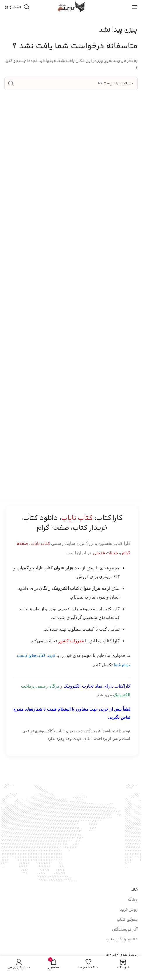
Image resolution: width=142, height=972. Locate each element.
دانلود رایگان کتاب (122, 939)
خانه (134, 890)
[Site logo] (71, 7)
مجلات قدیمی (105, 553)
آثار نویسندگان (125, 929)
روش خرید (129, 910)
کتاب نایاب (40, 544)
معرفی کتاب (127, 920)
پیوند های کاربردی (122, 955)
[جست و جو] (17, 7)
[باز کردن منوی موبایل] (135, 7)
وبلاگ (133, 899)
